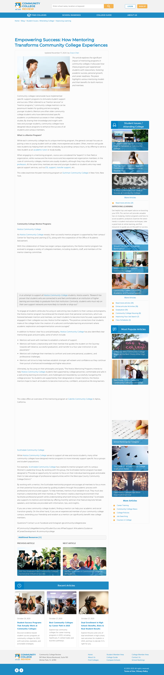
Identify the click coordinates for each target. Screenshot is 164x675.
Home (90, 654)
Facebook (21, 670)
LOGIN (130, 6)
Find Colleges (93, 660)
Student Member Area (115, 654)
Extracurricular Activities (127, 306)
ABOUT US (132, 15)
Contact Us (136, 657)
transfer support (64, 167)
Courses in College (124, 520)
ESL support (50, 167)
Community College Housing (128, 313)
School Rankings (138, 660)
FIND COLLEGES (36, 15)
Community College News (127, 509)
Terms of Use (129, 671)
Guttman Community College (75, 173)
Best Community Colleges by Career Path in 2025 (61, 624)
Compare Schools (113, 660)
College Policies (123, 512)
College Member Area (140, 654)
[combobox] (76, 6)
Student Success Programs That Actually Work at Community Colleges (29, 625)
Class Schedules (123, 320)
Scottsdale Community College (30, 450)
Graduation (122, 310)
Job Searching (122, 516)
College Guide (112, 657)
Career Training (123, 505)
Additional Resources (29, 537)
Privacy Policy (142, 671)
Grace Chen (74, 53)
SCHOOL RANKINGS (71, 15)
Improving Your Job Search (127, 316)
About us (91, 657)
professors (21, 164)
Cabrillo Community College (80, 399)
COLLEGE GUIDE (104, 15)
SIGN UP (142, 6)
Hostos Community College (29, 229)
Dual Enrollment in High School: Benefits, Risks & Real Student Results (92, 625)
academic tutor (40, 150)
